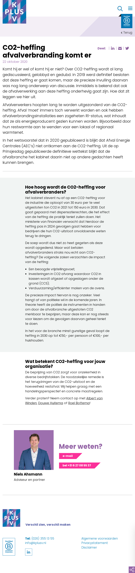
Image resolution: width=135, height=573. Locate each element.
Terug (127, 32)
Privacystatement (94, 543)
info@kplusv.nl (35, 543)
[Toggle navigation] (130, 8)
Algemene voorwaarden (99, 538)
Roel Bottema (79, 403)
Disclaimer (89, 547)
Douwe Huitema (50, 403)
